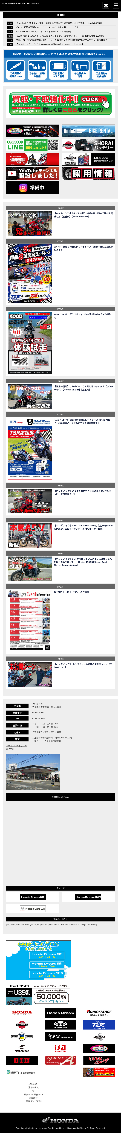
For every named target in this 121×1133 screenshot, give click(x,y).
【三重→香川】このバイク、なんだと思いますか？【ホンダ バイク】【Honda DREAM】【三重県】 (60, 35)
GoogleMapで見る (60, 797)
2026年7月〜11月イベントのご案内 (71, 592)
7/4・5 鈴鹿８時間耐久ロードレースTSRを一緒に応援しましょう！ (47, 27)
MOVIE (60, 208)
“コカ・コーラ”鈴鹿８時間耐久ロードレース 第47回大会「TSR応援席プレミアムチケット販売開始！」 (62, 40)
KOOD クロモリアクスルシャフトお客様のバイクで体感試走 (43, 31)
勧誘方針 (10, 749)
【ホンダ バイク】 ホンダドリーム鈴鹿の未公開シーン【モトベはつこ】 (83, 666)
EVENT (60, 241)
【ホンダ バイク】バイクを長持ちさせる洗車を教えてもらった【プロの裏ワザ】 (53, 44)
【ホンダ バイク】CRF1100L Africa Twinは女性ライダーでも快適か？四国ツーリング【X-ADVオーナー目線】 (83, 527)
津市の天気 (33, 1087)
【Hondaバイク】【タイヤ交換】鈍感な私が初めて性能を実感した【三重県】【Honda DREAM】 (59, 23)
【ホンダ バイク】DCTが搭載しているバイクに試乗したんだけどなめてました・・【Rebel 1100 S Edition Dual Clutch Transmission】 (83, 561)
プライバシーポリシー (16, 745)
